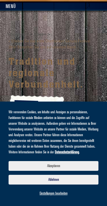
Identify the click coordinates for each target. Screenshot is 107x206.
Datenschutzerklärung (67, 152)
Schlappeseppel (18, 34)
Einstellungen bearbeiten (54, 193)
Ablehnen (53, 180)
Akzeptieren (53, 166)
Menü (11, 6)
